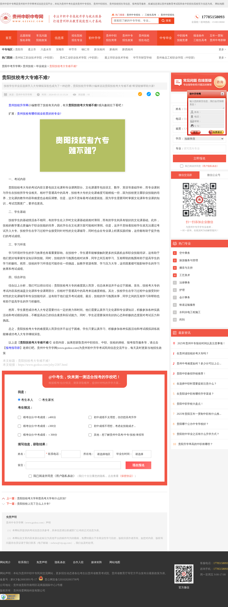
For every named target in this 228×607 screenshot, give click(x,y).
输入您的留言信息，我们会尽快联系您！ (207, 104)
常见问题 (41, 35)
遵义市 (32, 49)
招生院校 (77, 35)
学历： (180, 138)
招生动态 (144, 40)
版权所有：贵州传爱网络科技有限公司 (22, 590)
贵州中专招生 (133, 14)
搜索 (166, 20)
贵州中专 (127, 35)
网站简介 (5, 562)
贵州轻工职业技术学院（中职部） (35, 57)
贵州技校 (144, 35)
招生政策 (127, 40)
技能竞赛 (182, 40)
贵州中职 (111, 35)
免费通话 (217, 132)
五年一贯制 (216, 35)
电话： (180, 118)
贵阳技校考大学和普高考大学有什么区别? (41, 498)
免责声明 (41, 562)
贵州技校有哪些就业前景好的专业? (39, 113)
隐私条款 (60, 562)
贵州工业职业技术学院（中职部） (80, 57)
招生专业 (77, 40)
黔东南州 (99, 49)
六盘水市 (46, 49)
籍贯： (180, 128)
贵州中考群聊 (218, 40)
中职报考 (182, 35)
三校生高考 (150, 14)
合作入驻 (78, 562)
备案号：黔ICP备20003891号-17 (18, 579)
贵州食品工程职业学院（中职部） (176, 57)
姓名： (180, 109)
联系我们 (23, 562)
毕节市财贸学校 (142, 57)
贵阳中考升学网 (11, 66)
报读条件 (198, 35)
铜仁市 (85, 49)
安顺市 (60, 49)
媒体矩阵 (96, 562)
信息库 (59, 38)
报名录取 (25, 40)
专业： (180, 148)
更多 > (222, 49)
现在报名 (138, 465)
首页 (9, 38)
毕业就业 (41, 66)
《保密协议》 (127, 476)
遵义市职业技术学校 (116, 57)
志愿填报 (25, 35)
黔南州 (114, 49)
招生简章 (111, 40)
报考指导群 (13, 347)
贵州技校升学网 (18, 105)
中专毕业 (166, 38)
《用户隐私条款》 (210, 166)
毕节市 (73, 49)
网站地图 (219, 3)
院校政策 (41, 40)
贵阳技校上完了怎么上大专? (33, 503)
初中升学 (95, 38)
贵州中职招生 (167, 14)
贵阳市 (19, 49)
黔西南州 (127, 49)
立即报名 (199, 158)
